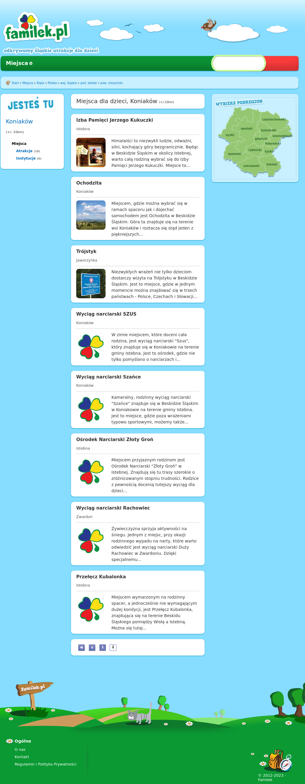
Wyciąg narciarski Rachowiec (113, 508)
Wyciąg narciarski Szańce (108, 377)
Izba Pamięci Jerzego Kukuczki (114, 120)
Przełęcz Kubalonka (101, 576)
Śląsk (40, 83)
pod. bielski (88, 83)
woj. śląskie (68, 83)
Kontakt (22, 757)
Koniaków (19, 121)
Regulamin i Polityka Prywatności (45, 764)
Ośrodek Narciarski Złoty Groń (114, 439)
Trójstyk (86, 251)
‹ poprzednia (92, 647)
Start (15, 83)
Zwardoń (84, 517)
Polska (52, 83)
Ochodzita (89, 183)
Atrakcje (24, 151)
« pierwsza (81, 647)
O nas (20, 749)
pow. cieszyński (112, 83)
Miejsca (17, 63)
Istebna (83, 129)
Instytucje (26, 158)
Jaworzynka (86, 260)
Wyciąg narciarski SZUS (106, 314)
